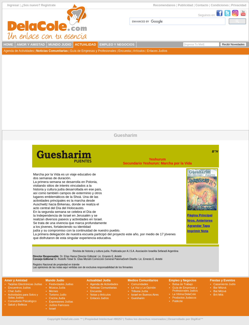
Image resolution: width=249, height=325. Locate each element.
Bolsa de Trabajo (182, 284)
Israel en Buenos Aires (145, 294)
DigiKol (195, 319)
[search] (177, 21)
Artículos (139, 51)
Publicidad (185, 5)
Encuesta (124, 51)
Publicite (177, 301)
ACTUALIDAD (85, 44)
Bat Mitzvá (219, 291)
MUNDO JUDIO (59, 44)
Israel (52, 308)
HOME (8, 44)
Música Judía (57, 287)
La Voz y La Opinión (143, 287)
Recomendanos (164, 5)
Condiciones (220, 5)
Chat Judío (14, 291)
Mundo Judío (55, 280)
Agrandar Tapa (198, 226)
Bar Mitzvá (219, 287)
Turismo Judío (57, 294)
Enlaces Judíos (157, 51)
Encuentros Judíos (19, 287)
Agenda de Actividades (18, 51)
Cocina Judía (57, 298)
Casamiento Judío (224, 284)
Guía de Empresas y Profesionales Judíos (185, 289)
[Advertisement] (125, 93)
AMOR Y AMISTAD (31, 44)
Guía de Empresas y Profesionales (93, 51)
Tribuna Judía (139, 291)
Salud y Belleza (17, 304)
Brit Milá (218, 294)
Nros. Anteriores (199, 220)
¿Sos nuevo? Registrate (38, 5)
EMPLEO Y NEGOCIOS (117, 44)
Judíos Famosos (59, 305)
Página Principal (199, 215)
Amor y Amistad (15, 280)
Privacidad (238, 5)
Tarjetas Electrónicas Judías (25, 284)
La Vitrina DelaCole (184, 294)
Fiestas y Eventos (222, 280)
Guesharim (138, 298)
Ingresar (13, 5)
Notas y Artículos (100, 294)
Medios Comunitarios (143, 280)
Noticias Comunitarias (52, 51)
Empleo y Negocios (182, 280)
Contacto (201, 5)
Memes (53, 291)
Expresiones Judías (61, 301)
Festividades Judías (61, 284)
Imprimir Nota (197, 231)
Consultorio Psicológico (22, 301)
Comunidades (139, 284)
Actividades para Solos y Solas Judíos (23, 296)
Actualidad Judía (99, 280)
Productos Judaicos (184, 297)
